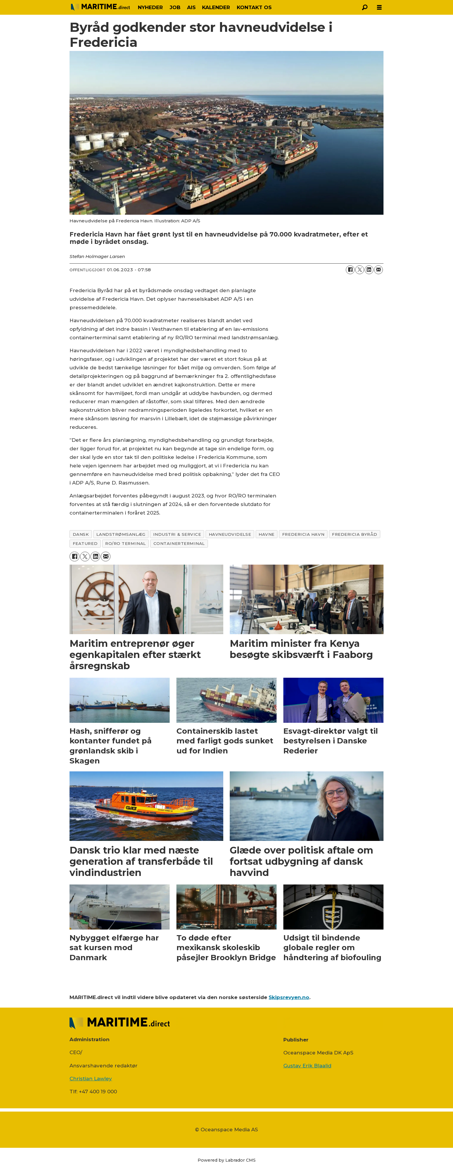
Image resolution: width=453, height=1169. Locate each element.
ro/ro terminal (125, 543)
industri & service (177, 534)
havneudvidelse (230, 534)
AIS (191, 7)
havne (267, 534)
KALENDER (216, 7)
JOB (175, 7)
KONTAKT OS (254, 7)
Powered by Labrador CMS (227, 1160)
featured (85, 543)
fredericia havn (303, 534)
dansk (81, 534)
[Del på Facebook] (350, 269)
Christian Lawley (91, 1079)
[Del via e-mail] (378, 269)
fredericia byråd (354, 534)
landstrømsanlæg (120, 534)
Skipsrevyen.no (289, 997)
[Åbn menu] (379, 7)
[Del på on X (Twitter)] (359, 269)
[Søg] (364, 7)
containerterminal (179, 543)
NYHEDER (150, 7)
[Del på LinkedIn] (369, 269)
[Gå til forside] (100, 7)
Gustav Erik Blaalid (307, 1066)
